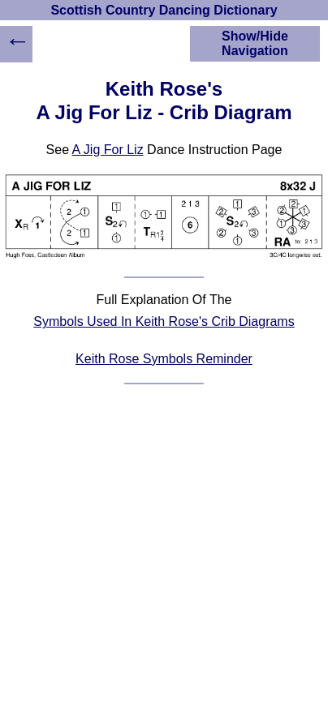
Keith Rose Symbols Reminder (164, 359)
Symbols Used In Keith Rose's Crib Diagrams (163, 321)
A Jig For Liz (108, 149)
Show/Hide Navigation (255, 43)
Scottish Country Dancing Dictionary (163, 10)
